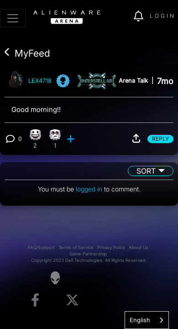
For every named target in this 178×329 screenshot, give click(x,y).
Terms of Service (76, 247)
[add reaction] (72, 139)
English (140, 320)
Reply (160, 138)
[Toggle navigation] (13, 18)
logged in (89, 189)
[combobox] (147, 320)
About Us (138, 247)
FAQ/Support (41, 247)
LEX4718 (40, 81)
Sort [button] (146, 170)
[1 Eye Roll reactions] (55, 138)
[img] (122, 16)
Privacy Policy (111, 247)
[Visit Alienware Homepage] (55, 277)
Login (163, 15)
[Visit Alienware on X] (72, 300)
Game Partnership (88, 253)
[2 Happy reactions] (35, 138)
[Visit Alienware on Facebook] (35, 300)
